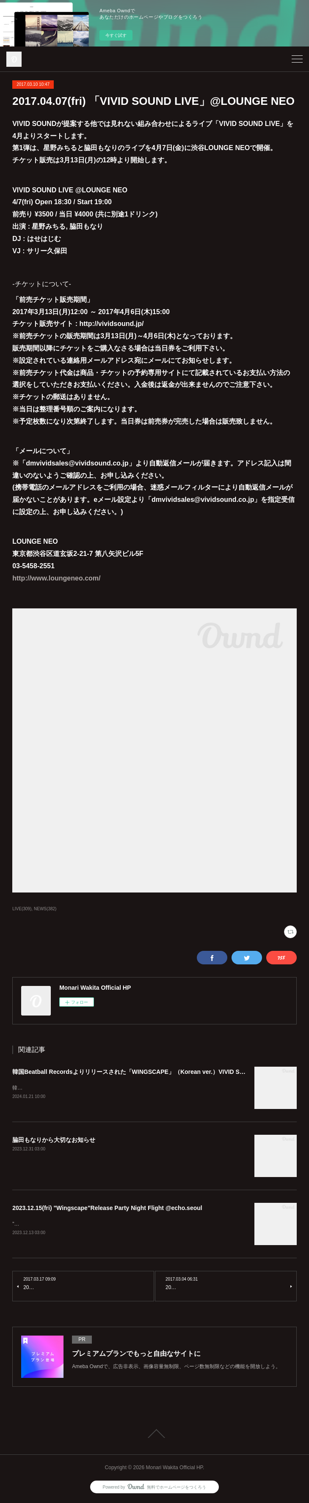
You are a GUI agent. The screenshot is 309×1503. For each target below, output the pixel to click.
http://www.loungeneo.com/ (56, 578)
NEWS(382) (45, 908)
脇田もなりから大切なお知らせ (53, 1140)
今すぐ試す (116, 35)
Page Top (154, 1435)
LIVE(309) (21, 908)
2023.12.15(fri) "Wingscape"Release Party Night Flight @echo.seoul (107, 1208)
